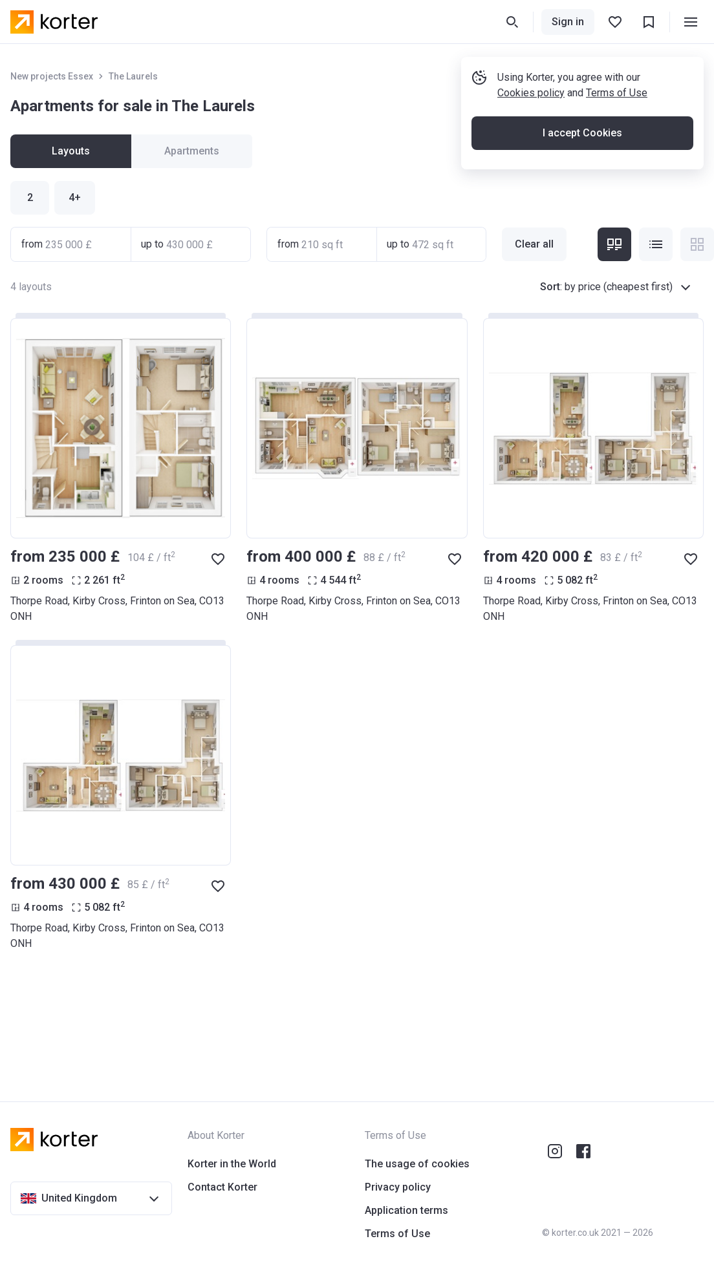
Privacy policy (398, 1187)
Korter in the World (232, 1164)
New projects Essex (51, 76)
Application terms (406, 1210)
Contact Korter (222, 1187)
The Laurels (133, 76)
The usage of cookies (417, 1164)
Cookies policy (531, 93)
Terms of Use (616, 93)
